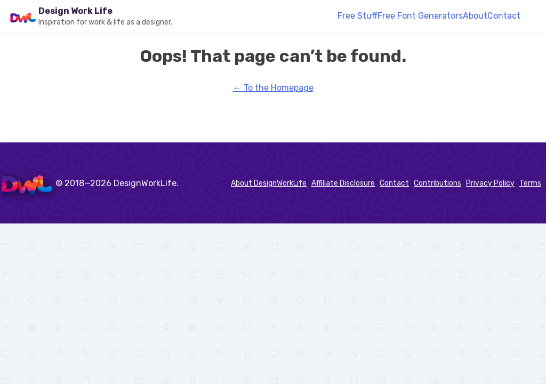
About (475, 16)
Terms (530, 183)
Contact (503, 16)
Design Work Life (75, 11)
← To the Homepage (273, 88)
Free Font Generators (420, 16)
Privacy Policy (490, 183)
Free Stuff (358, 16)
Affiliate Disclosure (343, 183)
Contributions (437, 183)
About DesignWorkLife (269, 183)
